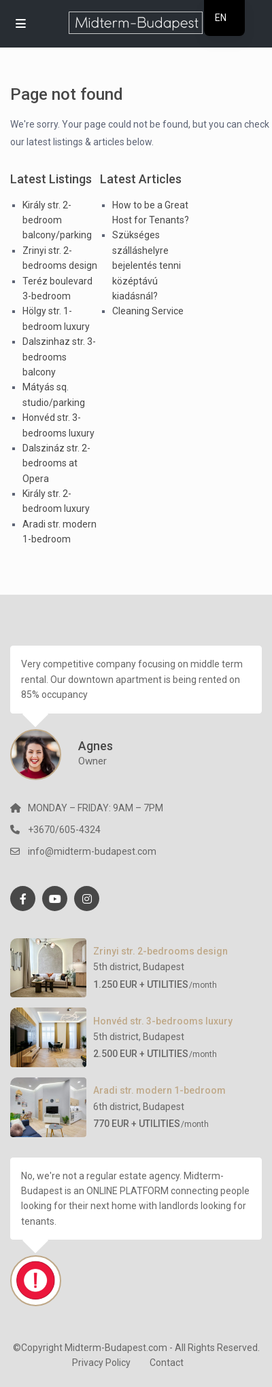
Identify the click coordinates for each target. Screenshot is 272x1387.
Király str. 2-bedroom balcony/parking (57, 220)
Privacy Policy (101, 1362)
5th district (116, 966)
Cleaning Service (148, 311)
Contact (167, 1362)
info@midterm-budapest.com (92, 851)
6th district (116, 1106)
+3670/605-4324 (64, 829)
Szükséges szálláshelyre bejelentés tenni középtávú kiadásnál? (146, 265)
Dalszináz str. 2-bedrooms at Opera (56, 463)
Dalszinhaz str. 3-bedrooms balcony (59, 356)
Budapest (163, 966)
